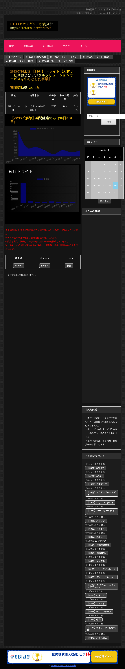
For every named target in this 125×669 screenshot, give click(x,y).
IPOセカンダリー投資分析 (63, 665)
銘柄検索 (28, 46)
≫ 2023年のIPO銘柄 (36, 57)
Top (11, 46)
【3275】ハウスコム (97, 638)
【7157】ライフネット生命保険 (101, 628)
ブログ (66, 46)
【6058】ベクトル (96, 529)
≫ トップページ (13, 57)
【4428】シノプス (96, 561)
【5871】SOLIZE (95, 468)
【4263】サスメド (96, 603)
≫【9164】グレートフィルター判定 (56, 61)
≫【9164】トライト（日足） (97, 57)
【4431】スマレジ (96, 521)
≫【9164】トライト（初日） (64, 57)
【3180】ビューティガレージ (101, 569)
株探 (69, 265)
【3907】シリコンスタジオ (100, 502)
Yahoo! (18, 265)
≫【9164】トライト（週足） (20, 61)
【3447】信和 (94, 619)
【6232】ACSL (94, 476)
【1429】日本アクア (97, 484)
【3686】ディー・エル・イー (101, 577)
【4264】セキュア (96, 595)
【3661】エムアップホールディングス (101, 493)
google (44, 265)
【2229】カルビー (96, 537)
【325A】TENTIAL (96, 553)
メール (83, 46)
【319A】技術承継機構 (98, 545)
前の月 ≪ (104, 201)
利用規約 (48, 46)
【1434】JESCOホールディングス (100, 511)
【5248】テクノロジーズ (99, 611)
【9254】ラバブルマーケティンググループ (101, 586)
